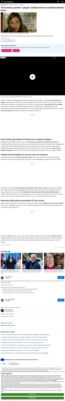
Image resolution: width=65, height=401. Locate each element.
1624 (21, 376)
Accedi (62, 1)
